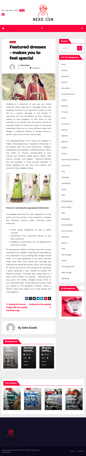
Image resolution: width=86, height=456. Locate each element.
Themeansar (6, 452)
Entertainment (67, 94)
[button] (42, 28)
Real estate (66, 207)
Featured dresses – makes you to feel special (28, 52)
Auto (63, 64)
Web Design (66, 273)
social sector (67, 231)
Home (64, 154)
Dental (64, 82)
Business (65, 76)
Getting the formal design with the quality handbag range (16, 307)
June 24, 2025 (75, 403)
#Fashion (36, 68)
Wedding (65, 278)
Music (64, 189)
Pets (63, 195)
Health (64, 148)
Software (65, 237)
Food (63, 118)
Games (64, 130)
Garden (64, 136)
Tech (63, 249)
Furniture (65, 124)
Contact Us (80, 451)
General (64, 142)
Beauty (64, 70)
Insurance (65, 165)
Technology (66, 255)
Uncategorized (67, 267)
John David (24, 65)
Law (63, 171)
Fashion (12, 42)
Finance (64, 112)
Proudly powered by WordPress (13, 450)
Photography (66, 201)
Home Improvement (70, 160)
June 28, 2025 (54, 403)
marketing (65, 183)
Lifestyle (65, 177)
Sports (64, 243)
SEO (63, 213)
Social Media (67, 225)
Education (65, 88)
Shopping (65, 219)
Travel (64, 261)
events (64, 100)
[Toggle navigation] (82, 28)
